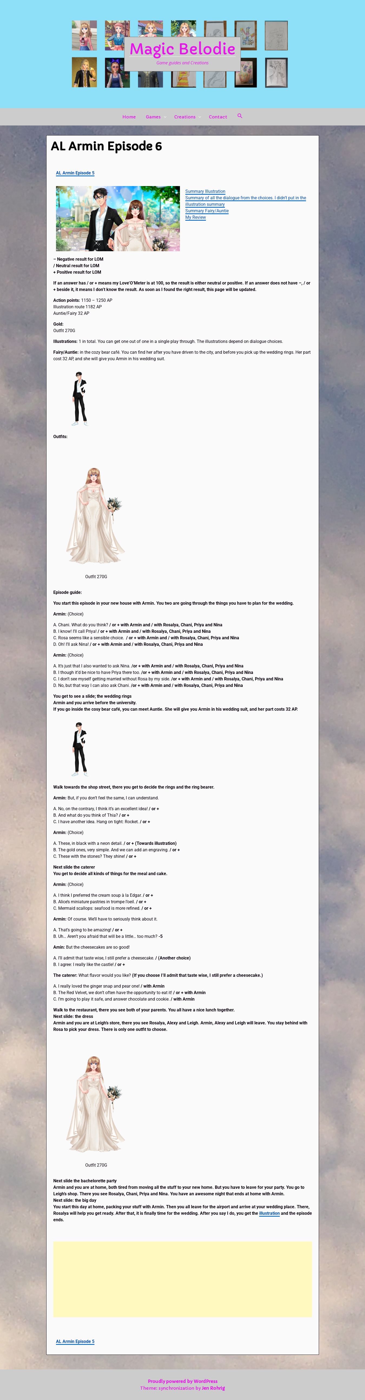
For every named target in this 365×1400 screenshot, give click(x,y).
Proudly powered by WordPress (183, 1381)
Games (153, 117)
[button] (240, 116)
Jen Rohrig (213, 1388)
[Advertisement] (182, 1279)
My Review (195, 217)
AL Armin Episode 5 (75, 173)
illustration (269, 1213)
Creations (185, 117)
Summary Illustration (205, 191)
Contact (218, 117)
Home (129, 117)
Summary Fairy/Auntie (207, 210)
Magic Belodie (182, 49)
